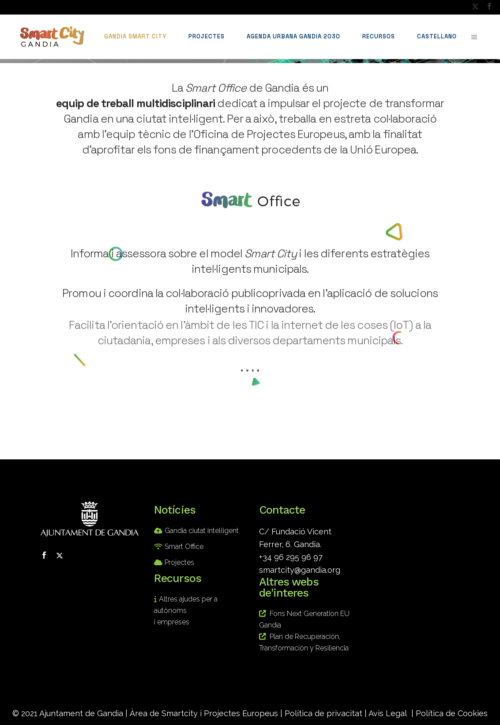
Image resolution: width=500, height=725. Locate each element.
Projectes (179, 562)
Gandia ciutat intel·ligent (202, 530)
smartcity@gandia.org (299, 570)
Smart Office (184, 546)
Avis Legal (387, 713)
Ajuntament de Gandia (81, 713)
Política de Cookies (452, 713)
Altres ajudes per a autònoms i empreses (186, 610)
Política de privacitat (323, 713)
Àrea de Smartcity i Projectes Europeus (204, 713)
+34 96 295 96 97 (291, 557)
